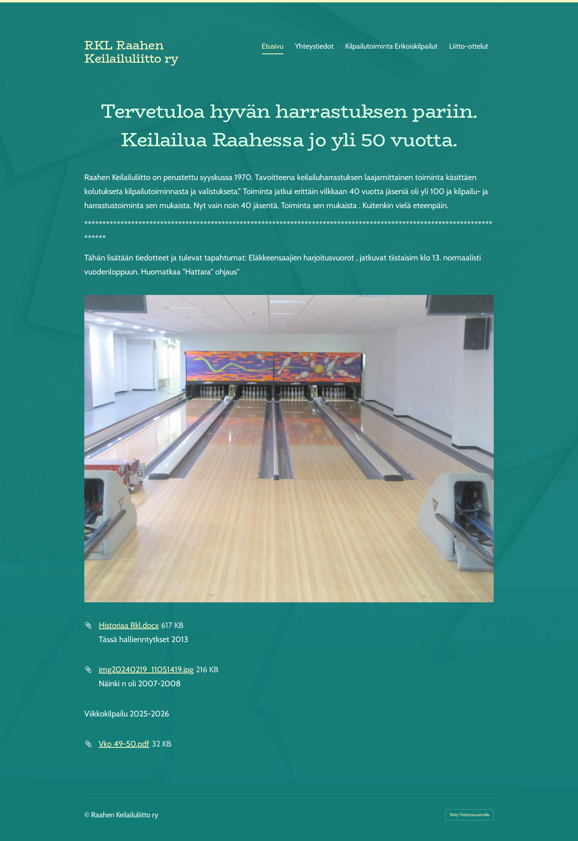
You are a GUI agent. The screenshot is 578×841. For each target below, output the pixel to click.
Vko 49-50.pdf (124, 744)
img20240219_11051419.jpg (146, 669)
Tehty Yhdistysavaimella (469, 814)
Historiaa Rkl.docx (129, 625)
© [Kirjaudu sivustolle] (87, 814)
